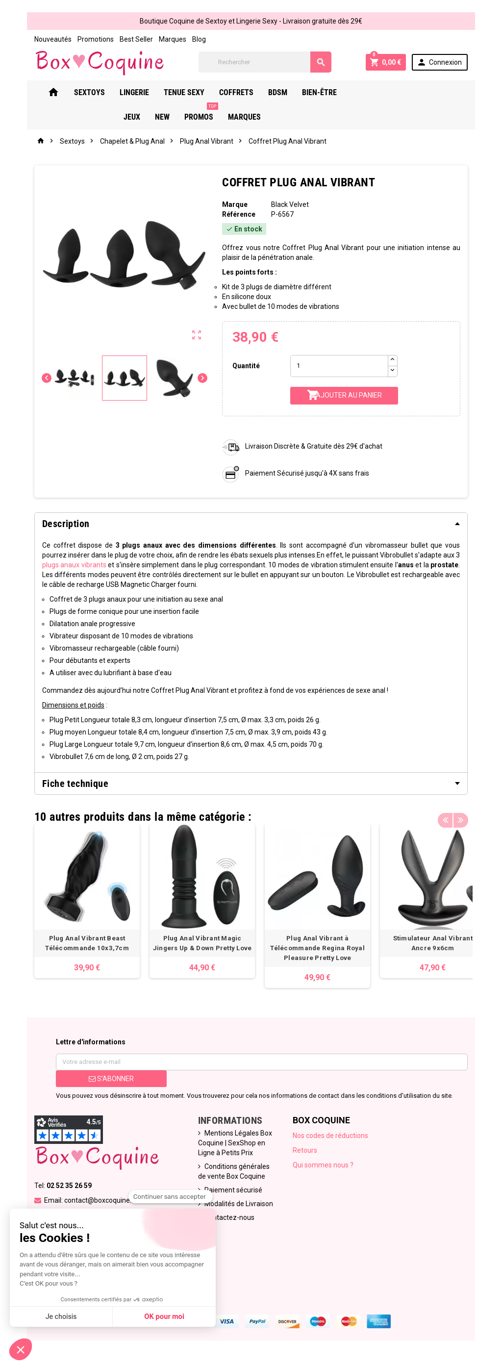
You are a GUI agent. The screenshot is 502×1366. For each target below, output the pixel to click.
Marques (163, 39)
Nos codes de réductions (332, 1136)
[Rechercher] (267, 62)
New (397, 93)
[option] (78, 902)
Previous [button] (454, 815)
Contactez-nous (227, 1218)
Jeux (366, 93)
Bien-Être (326, 93)
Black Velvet (291, 205)
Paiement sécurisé (231, 1191)
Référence (237, 215)
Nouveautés (44, 39)
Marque (233, 205)
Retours (306, 1151)
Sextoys (96, 93)
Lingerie (141, 93)
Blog (190, 39)
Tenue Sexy (191, 93)
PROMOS (436, 89)
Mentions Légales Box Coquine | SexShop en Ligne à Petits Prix (233, 1144)
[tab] (251, 524)
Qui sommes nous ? (324, 1166)
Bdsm (284, 93)
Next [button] (469, 815)
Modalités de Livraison (236, 1205)
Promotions (87, 39)
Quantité (245, 367)
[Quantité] (341, 367)
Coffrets (243, 93)
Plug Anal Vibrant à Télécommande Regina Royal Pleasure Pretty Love (308, 949)
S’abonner (104, 1080)
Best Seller (127, 39)
